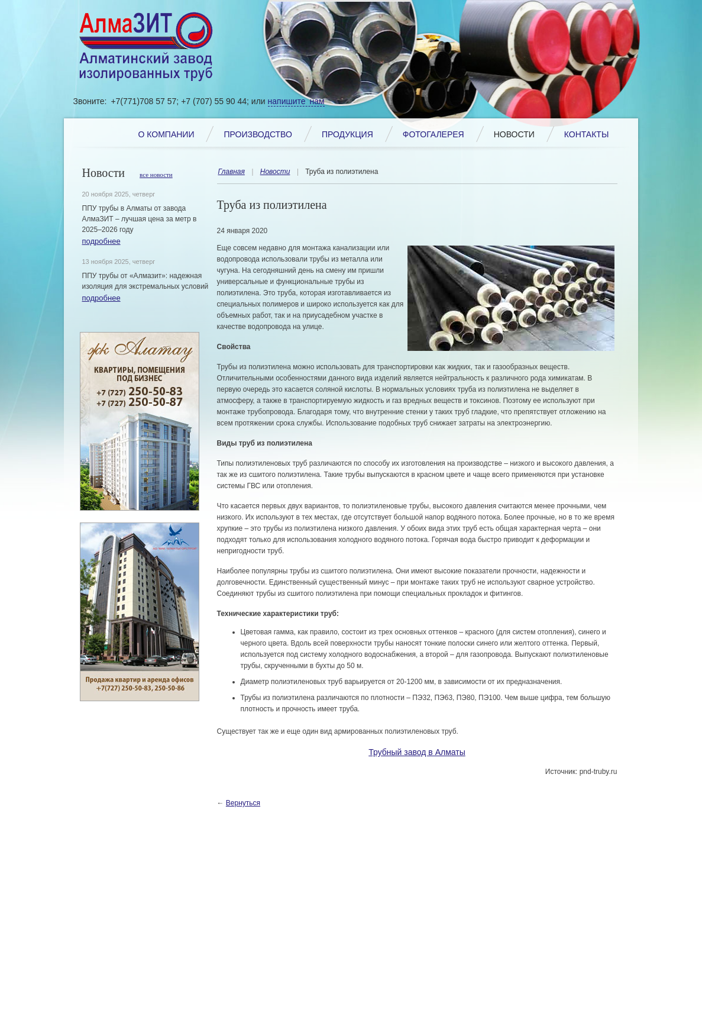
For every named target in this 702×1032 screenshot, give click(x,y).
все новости (156, 174)
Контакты (586, 134)
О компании (166, 134)
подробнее (101, 241)
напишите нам (296, 101)
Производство (258, 134)
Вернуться (243, 803)
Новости (514, 134)
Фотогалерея (433, 134)
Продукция (347, 134)
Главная (231, 171)
